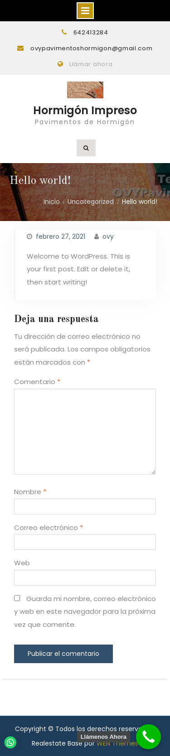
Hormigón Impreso (85, 110)
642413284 (90, 32)
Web (22, 563)
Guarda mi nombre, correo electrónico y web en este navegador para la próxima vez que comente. (85, 611)
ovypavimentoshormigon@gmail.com (91, 48)
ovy (108, 236)
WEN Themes (117, 743)
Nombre (30, 491)
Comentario (37, 381)
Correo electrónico (48, 527)
